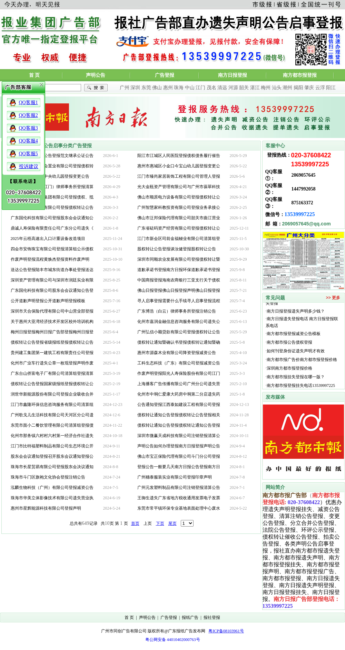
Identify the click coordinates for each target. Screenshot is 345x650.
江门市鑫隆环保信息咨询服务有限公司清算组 (52, 404)
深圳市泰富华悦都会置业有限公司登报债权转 (52, 166)
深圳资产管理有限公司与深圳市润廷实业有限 (52, 280)
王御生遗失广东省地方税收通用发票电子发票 (178, 497)
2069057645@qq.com (306, 223)
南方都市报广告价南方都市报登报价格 (302, 363)
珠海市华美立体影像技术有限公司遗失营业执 (52, 497)
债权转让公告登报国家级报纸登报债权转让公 (52, 383)
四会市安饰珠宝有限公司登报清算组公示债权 (52, 249)
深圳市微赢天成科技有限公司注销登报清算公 (178, 435)
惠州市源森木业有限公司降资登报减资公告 (176, 352)
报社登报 (212, 617)
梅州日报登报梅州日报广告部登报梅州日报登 (52, 331)
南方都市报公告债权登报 (289, 346)
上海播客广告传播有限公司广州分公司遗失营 (178, 383)
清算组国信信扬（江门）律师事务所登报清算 (52, 186)
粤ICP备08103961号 (226, 631)
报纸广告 (190, 617)
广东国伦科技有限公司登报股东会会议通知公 (52, 217)
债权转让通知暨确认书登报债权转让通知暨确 (178, 342)
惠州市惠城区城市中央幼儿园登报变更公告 (50, 176)
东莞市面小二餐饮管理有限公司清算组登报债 (52, 425)
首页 (135, 523)
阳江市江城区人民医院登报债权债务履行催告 (178, 155)
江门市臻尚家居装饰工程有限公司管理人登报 (178, 176)
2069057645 (304, 175)
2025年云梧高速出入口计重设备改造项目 (48, 238)
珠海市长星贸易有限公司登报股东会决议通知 (52, 466)
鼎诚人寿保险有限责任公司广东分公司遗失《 (52, 228)
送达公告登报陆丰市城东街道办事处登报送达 (52, 269)
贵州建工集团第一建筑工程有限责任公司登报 (52, 352)
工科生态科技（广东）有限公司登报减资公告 (178, 363)
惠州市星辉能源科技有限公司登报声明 (46, 508)
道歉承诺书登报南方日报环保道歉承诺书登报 (178, 269)
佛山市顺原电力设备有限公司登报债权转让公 (178, 197)
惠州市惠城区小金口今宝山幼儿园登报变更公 (178, 166)
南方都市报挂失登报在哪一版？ (296, 381)
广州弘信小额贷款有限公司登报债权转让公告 (178, 331)
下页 (160, 523)
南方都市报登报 (300, 75)
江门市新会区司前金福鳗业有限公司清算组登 (178, 238)
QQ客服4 (28, 140)
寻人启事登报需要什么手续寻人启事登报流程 (178, 300)
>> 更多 (333, 297)
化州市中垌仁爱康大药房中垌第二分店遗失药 (178, 394)
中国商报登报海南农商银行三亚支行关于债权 (178, 280)
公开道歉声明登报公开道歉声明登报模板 (48, 300)
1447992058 (304, 189)
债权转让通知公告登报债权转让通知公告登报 (178, 425)
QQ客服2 (28, 115)
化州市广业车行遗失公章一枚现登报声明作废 (52, 363)
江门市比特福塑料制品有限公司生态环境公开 (52, 446)
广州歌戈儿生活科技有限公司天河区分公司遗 (52, 414)
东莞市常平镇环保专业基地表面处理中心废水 (178, 508)
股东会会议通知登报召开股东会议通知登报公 (52, 456)
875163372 (302, 202)
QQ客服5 (28, 153)
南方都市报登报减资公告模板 (294, 337)
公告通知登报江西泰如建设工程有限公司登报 (178, 404)
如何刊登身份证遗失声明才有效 (296, 355)
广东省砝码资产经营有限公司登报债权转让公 (178, 228)
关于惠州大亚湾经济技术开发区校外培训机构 (52, 321)
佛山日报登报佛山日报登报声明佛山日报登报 (178, 290)
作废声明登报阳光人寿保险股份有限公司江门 (178, 373)
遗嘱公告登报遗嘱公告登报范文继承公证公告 (52, 155)
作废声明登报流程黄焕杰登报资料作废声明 (50, 259)
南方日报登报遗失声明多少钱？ (296, 315)
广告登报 (164, 75)
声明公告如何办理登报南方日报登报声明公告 (178, 446)
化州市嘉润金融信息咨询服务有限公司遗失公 (178, 321)
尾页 (172, 523)
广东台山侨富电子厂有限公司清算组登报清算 (52, 373)
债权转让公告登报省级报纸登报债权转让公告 (52, 342)
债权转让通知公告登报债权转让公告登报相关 (178, 414)
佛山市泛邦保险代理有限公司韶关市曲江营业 (178, 217)
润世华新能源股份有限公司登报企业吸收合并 (52, 394)
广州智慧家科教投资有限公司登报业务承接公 (178, 207)
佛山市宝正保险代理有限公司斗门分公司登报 (178, 456)
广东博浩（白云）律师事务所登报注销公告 (176, 311)
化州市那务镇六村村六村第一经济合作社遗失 (52, 435)
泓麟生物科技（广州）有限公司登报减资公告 (52, 487)
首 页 (34, 75)
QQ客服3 (28, 128)
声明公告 (95, 75)
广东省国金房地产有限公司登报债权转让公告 (52, 207)
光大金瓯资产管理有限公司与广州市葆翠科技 (178, 186)
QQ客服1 (28, 102)
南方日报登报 (232, 75)
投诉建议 (28, 166)
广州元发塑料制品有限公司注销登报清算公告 (178, 487)
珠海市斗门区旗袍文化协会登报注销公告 (48, 477)
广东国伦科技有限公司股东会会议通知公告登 (52, 290)
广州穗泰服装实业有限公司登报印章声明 (174, 477)
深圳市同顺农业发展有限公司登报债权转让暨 (178, 259)
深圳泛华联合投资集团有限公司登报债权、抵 (52, 197)
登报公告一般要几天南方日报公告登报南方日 (178, 466)
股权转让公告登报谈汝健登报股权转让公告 (176, 249)
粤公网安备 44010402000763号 (172, 639)
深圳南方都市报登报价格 (290, 372)
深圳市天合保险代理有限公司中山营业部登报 (52, 311)
